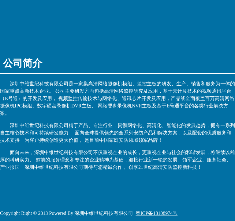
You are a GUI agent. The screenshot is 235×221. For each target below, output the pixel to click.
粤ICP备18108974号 (156, 213)
